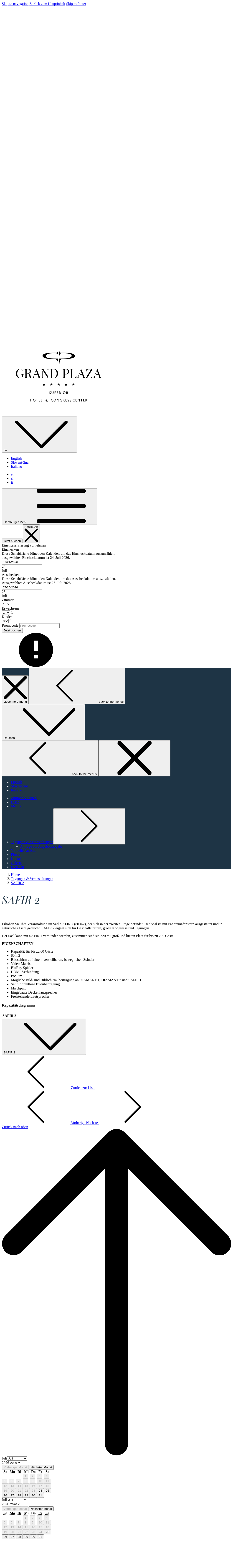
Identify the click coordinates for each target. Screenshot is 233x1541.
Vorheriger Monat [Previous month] (15, 1467)
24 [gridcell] (40, 1490)
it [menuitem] (12, 482)
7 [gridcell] (18, 1481)
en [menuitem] (12, 474)
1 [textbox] (11, 604)
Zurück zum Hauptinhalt (47, 4)
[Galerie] (16, 863)
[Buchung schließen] (31, 533)
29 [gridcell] (26, 1495)
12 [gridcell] (5, 1486)
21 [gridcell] (19, 1490)
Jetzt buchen (12, 541)
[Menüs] (16, 806)
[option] (116, 1463)
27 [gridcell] (12, 1495)
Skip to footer (76, 4)
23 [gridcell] (33, 1490)
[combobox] (22, 562)
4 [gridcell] (46, 1476)
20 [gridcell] (12, 1490)
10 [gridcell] (40, 1481)
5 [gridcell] (4, 1481)
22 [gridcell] (26, 1490)
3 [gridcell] (39, 1476)
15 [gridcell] (26, 1486)
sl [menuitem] (12, 478)
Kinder (7, 617)
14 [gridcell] (19, 1486)
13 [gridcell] (12, 1486)
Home (15, 875)
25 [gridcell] (47, 1490)
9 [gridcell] (32, 1481)
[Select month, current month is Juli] (17, 1458)
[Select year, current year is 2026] (15, 1463)
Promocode (10, 625)
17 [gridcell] (40, 1486)
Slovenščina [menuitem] (19, 462)
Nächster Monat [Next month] (41, 1467)
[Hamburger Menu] (49, 506)
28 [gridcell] (19, 1495)
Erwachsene (10, 608)
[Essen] (15, 802)
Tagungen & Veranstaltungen (32, 879)
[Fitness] (16, 855)
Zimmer (8, 600)
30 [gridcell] (33, 1495)
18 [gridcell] (47, 1486)
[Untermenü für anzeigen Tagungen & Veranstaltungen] (32, 842)
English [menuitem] (16, 458)
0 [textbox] (10, 621)
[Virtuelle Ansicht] (23, 850)
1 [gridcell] (25, 1476)
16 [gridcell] (33, 1486)
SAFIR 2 (17, 883)
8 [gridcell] (25, 1481)
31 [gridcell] (40, 1495)
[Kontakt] (17, 859)
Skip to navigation (15, 4)
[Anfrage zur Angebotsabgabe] (41, 846)
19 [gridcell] (5, 1490)
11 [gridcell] (47, 1481)
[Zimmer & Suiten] (24, 798)
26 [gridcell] (5, 1495)
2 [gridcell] (32, 1476)
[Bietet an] (17, 867)
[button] (116, 560)
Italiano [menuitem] (16, 466)
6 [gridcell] (11, 1481)
